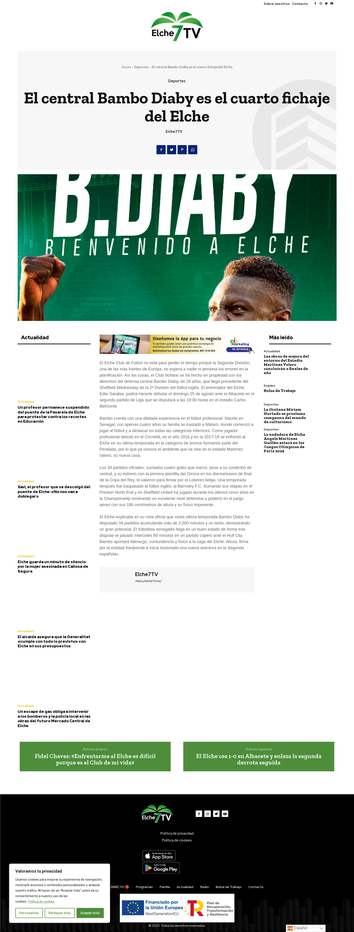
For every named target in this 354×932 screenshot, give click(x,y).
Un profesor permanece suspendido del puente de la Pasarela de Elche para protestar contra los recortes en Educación (53, 414)
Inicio (126, 67)
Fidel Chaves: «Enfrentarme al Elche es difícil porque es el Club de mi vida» (95, 759)
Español (297, 928)
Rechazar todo (60, 913)
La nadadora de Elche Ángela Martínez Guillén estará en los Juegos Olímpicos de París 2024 (284, 442)
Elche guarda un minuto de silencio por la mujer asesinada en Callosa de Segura (53, 566)
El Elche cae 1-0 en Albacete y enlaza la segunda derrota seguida (258, 759)
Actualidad (26, 401)
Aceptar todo (90, 913)
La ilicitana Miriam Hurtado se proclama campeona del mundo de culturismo (285, 415)
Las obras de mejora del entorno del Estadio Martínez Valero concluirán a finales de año (286, 364)
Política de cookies (41, 901)
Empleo (269, 385)
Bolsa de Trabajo (280, 390)
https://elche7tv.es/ (148, 581)
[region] (59, 893)
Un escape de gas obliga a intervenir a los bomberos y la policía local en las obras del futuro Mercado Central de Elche (54, 718)
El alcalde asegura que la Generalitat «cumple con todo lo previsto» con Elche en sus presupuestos (54, 641)
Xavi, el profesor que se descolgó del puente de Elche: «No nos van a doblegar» (54, 491)
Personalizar (29, 913)
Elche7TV (174, 132)
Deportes (141, 67)
